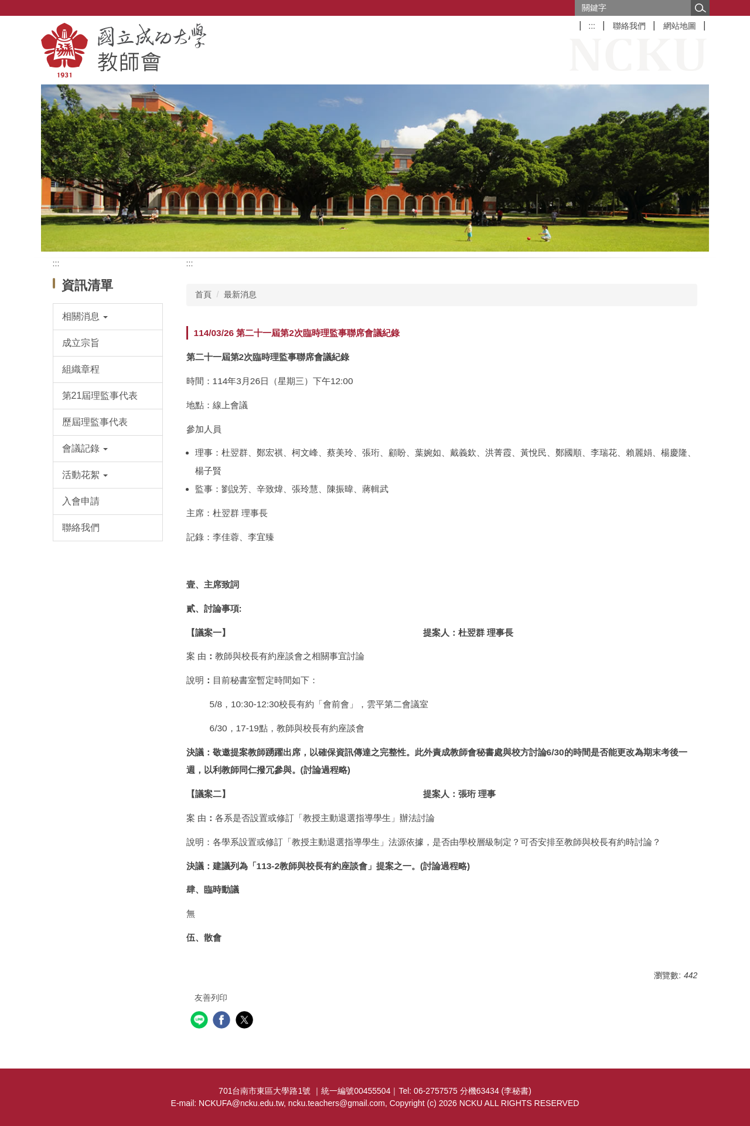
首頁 (203, 294)
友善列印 (211, 997)
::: (591, 25)
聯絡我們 (629, 25)
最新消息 (240, 294)
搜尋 (700, 8)
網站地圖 (679, 25)
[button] (108, 317)
